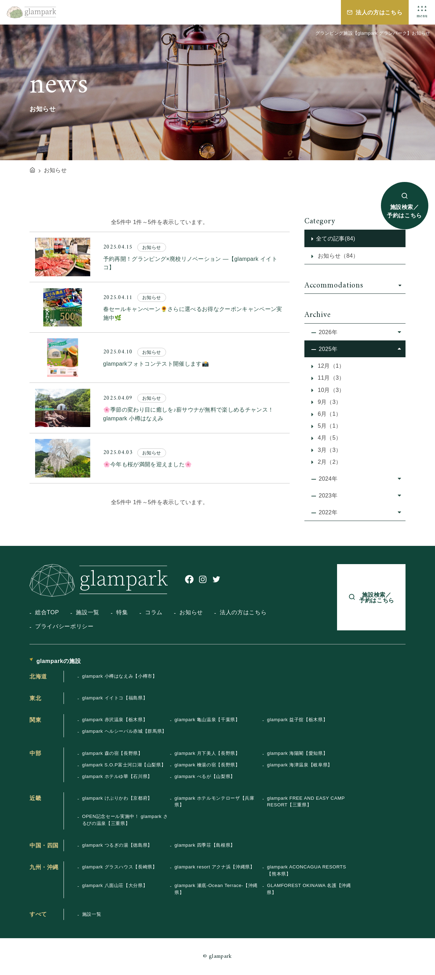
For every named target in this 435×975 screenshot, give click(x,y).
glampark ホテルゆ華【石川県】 (117, 776)
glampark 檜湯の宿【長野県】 (207, 764)
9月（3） (328, 402)
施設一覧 (87, 612)
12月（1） (330, 366)
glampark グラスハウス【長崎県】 (119, 866)
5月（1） (328, 425)
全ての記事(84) (335, 238)
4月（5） (328, 437)
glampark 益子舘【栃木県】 (297, 719)
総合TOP (47, 612)
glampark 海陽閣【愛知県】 (297, 753)
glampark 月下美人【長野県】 (207, 753)
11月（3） (330, 377)
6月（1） (328, 414)
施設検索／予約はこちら (404, 211)
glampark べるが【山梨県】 (204, 776)
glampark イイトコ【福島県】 (115, 697)
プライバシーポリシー (64, 626)
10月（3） (330, 390)
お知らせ (191, 612)
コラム (154, 612)
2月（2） (328, 462)
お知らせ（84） (337, 255)
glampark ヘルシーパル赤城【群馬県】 (124, 731)
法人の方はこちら (379, 12)
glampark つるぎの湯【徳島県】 (117, 845)
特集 (122, 612)
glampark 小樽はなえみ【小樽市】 (119, 676)
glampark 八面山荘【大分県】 (115, 885)
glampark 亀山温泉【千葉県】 (207, 719)
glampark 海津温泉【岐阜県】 (299, 764)
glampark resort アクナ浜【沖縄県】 (214, 866)
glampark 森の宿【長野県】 (112, 753)
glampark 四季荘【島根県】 (204, 845)
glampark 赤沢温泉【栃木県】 (115, 719)
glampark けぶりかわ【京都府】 (117, 798)
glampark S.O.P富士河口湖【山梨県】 (124, 764)
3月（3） (328, 450)
